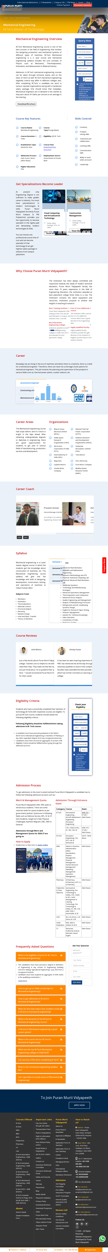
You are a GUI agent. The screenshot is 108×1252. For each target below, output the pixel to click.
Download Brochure (26, 104)
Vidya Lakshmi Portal (43, 1222)
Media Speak (40, 1194)
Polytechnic (20, 1141)
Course (11, 18)
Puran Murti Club (42, 1215)
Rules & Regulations (43, 1133)
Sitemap (39, 1184)
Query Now (41, 1250)
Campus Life (59, 2)
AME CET (85, 813)
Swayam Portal (41, 1226)
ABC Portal (40, 1229)
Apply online (43, 845)
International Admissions (27, 2)
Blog (88, 2)
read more (22, 981)
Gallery (38, 1158)
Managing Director (62, 1162)
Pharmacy (19, 1144)
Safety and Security (43, 1177)
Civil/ (53, 970)
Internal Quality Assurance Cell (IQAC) (61, 1202)
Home (6, 18)
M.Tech (18, 1127)
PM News (71, 2)
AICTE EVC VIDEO (43, 1154)
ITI (17, 1148)
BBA (17, 1134)
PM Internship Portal (43, 1219)
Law (17, 1151)
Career (81, 2)
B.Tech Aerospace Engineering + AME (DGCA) (23, 1165)
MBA (18, 1130)
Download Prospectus (44, 1208)
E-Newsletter (46, 2)
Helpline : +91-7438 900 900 (66, 1250)
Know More (78, 230)
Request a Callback (17, 1250)
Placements (40, 1187)
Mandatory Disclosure (64, 1175)
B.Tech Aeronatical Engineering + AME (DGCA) (23, 1157)
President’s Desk (62, 1158)
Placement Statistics (43, 1198)
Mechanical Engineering (22, 18)
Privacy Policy (41, 1201)
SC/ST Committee (62, 1196)
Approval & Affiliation (63, 1136)
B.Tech (18, 1123)
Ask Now (77, 982)
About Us (59, 1126)
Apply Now (89, 230)
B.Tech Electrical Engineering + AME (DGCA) (23, 1174)
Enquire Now (104, 565)
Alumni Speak (21, 1212)
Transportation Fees (43, 1129)
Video (38, 1212)
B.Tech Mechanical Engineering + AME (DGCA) (23, 1183)
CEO (57, 1165)
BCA (17, 1137)
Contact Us (40, 1161)
